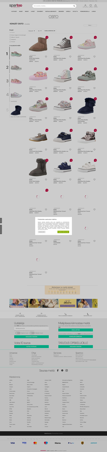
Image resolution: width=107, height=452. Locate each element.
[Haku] (74, 6)
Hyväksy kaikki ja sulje (63, 231)
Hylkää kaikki (42, 231)
